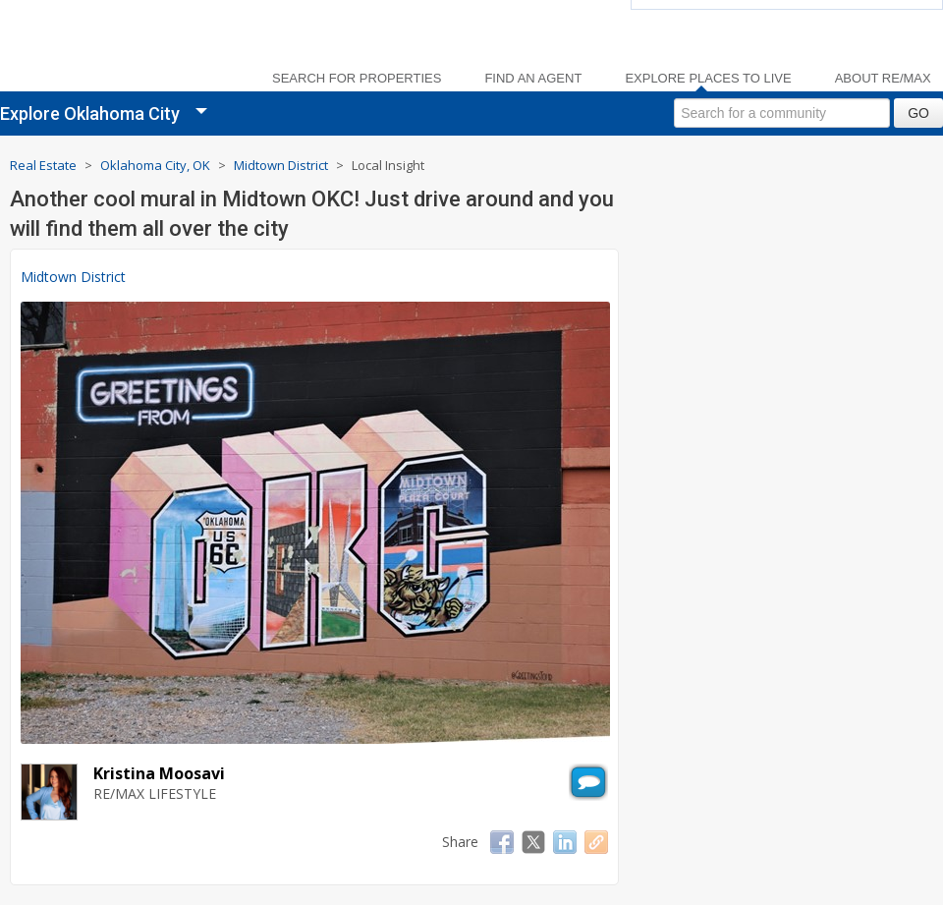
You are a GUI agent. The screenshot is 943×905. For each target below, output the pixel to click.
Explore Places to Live (708, 78)
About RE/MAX (883, 78)
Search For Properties (356, 78)
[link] (118, 50)
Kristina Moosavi (159, 773)
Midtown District (73, 276)
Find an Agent (533, 78)
